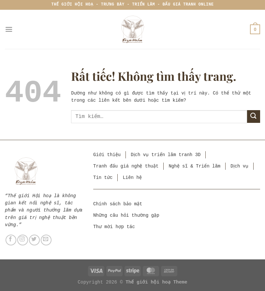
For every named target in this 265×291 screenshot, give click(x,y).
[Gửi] (253, 116)
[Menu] (9, 29)
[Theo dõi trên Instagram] (22, 240)
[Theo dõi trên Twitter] (34, 240)
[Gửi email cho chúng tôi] (46, 240)
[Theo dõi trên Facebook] (11, 240)
